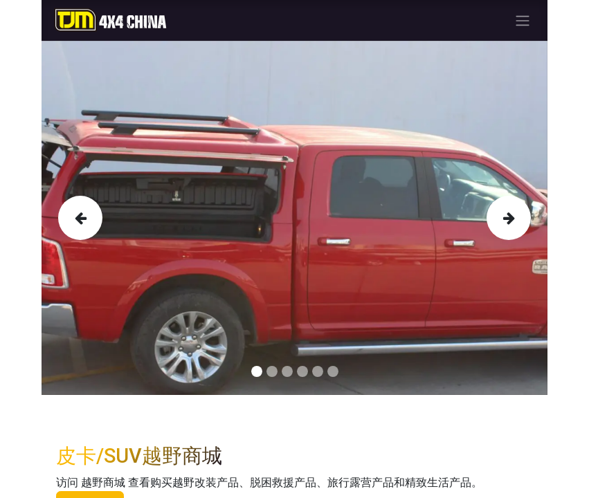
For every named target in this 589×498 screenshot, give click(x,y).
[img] (78, 218)
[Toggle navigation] (522, 20)
